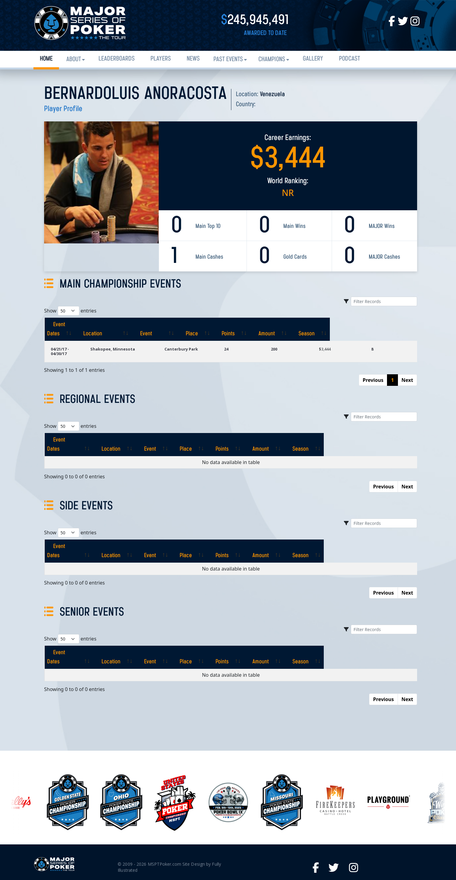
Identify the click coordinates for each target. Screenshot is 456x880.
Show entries (70, 311)
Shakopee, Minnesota (138, 340)
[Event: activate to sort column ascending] (213, 325)
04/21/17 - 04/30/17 (68, 340)
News (193, 58)
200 (293, 340)
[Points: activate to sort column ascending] (305, 325)
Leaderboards (116, 58)
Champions (271, 59)
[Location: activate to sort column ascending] (146, 325)
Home (46, 58)
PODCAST (349, 58)
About (73, 59)
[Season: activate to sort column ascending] (394, 325)
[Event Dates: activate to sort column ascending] (77, 325)
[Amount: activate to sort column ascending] (348, 325)
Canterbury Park (206, 340)
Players (160, 58)
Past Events (228, 59)
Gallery (313, 58)
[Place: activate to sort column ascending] (263, 325)
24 (251, 340)
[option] (228, 761)
